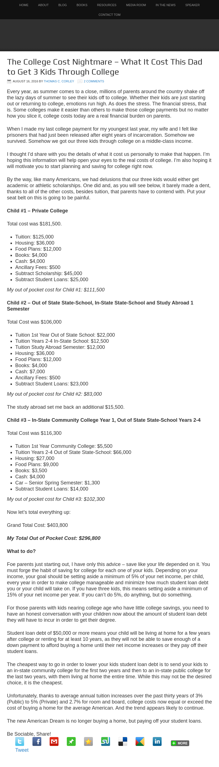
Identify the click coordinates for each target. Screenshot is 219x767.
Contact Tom (109, 14)
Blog (62, 5)
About (43, 5)
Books (82, 5)
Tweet (22, 750)
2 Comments (94, 81)
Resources (106, 5)
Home (24, 5)
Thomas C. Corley (59, 81)
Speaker (192, 5)
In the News (166, 5)
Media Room (136, 5)
